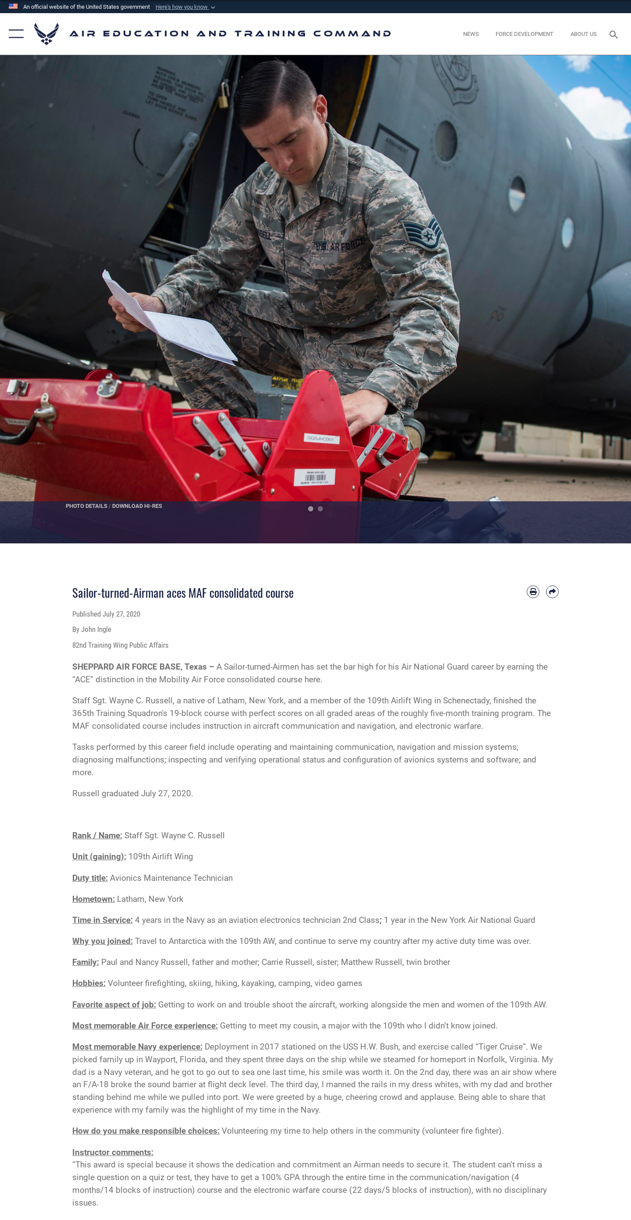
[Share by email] (552, 591)
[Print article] (533, 591)
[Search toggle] (615, 33)
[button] (186, 7)
